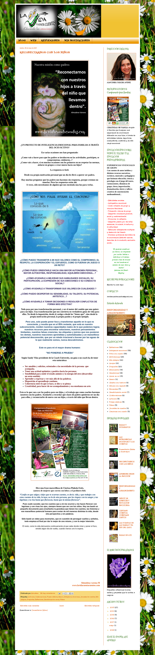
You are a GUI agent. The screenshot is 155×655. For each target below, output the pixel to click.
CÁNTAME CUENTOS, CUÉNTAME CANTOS (124, 514)
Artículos (31, 597)
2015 (112, 615)
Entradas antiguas (92, 606)
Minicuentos (114, 370)
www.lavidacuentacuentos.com (86, 585)
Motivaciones (114, 357)
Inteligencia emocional (72, 597)
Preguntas (30, 599)
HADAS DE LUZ (125, 535)
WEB (33, 40)
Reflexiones (39, 599)
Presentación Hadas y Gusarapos (127, 450)
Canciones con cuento (118, 411)
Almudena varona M (90, 583)
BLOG (22, 40)
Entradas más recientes (29, 606)
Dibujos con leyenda (117, 386)
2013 (112, 607)
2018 (112, 630)
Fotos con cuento (116, 354)
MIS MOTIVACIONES (77, 40)
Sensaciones (114, 373)
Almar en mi (114, 376)
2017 (112, 622)
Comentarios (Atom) (39, 610)
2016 (112, 618)
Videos (62, 599)
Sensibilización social (51, 599)
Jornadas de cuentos (87, 597)
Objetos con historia (117, 383)
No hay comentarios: (48, 593)
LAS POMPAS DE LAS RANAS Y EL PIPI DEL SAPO (126, 525)
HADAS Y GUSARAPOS (124, 426)
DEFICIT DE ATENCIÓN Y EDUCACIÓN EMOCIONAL (124, 501)
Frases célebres (52, 597)
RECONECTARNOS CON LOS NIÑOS (45, 53)
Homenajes (113, 389)
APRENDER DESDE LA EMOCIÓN (126, 475)
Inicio (62, 606)
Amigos (112, 363)
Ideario (61, 597)
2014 (112, 611)
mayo (111, 625)
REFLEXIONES (50, 40)
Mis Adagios (114, 360)
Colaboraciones (40, 597)
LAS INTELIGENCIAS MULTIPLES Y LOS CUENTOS (127, 440)
